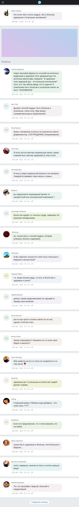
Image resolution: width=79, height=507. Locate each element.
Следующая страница (39, 502)
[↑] (26, 21)
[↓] (29, 21)
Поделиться (33, 21)
